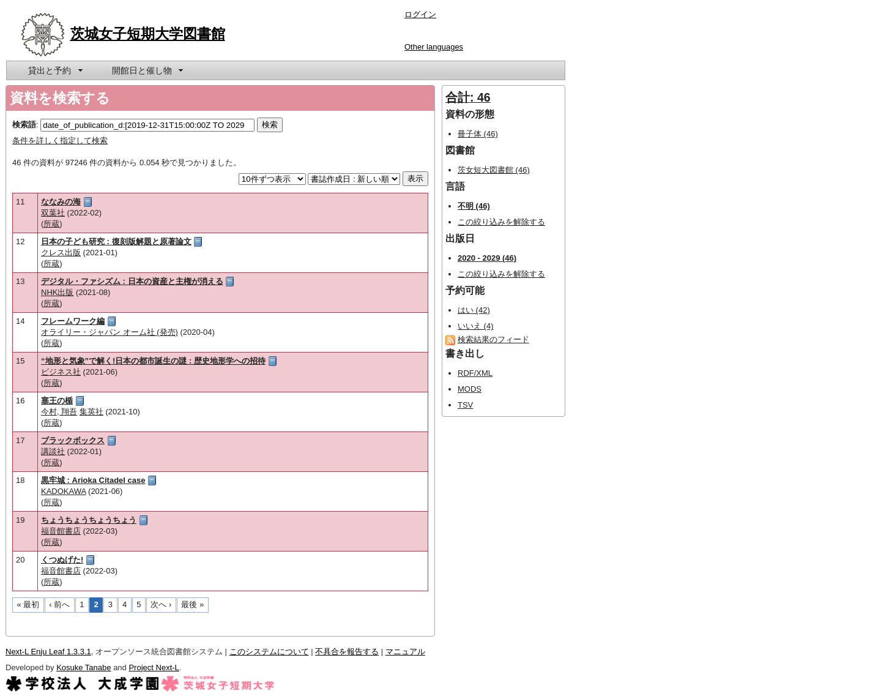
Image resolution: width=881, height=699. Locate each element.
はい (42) (474, 310)
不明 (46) (474, 206)
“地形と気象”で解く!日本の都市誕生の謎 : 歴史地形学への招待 (153, 360)
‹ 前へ (59, 604)
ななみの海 (61, 201)
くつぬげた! (62, 559)
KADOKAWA (63, 491)
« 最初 (28, 604)
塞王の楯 (57, 400)
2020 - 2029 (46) (487, 258)
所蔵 (51, 223)
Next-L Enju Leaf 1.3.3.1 (48, 651)
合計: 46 (468, 97)
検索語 (24, 124)
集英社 (91, 411)
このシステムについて (269, 651)
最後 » (192, 604)
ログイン (420, 14)
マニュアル (405, 651)
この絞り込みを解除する (501, 221)
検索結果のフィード (493, 339)
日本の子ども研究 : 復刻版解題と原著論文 (116, 241)
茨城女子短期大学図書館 (147, 34)
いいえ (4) (476, 326)
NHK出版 (57, 292)
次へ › (161, 604)
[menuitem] (54, 70)
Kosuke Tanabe (83, 667)
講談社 (53, 451)
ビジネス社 (61, 371)
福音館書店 (61, 531)
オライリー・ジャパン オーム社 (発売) (109, 332)
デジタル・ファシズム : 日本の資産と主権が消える (132, 281)
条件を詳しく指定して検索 (60, 140)
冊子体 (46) (478, 133)
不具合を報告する (347, 651)
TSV (465, 404)
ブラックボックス (73, 440)
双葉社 (53, 212)
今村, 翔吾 (59, 411)
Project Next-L (153, 667)
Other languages (433, 46)
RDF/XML (475, 373)
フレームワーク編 (73, 321)
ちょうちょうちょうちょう (88, 520)
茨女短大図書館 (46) (494, 169)
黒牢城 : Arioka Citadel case (93, 480)
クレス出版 (61, 252)
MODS (469, 389)
